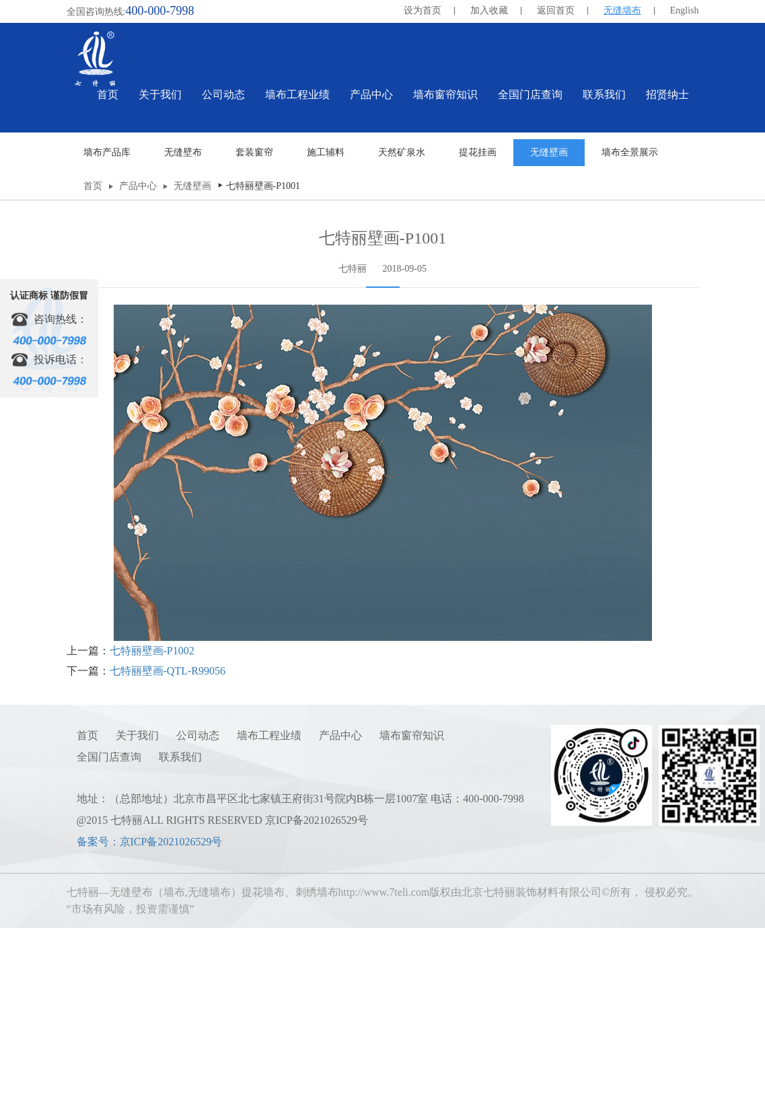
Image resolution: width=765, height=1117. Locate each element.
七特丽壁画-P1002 (152, 842)
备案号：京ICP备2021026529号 (150, 1033)
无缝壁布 (183, 344)
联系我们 (180, 948)
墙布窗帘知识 (411, 927)
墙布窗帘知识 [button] (445, 94)
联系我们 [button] (604, 94)
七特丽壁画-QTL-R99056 (167, 862)
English (684, 10)
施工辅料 (325, 344)
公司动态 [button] (223, 94)
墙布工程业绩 (269, 927)
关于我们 (137, 927)
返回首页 (556, 10)
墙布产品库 (107, 344)
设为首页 (422, 10)
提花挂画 (478, 344)
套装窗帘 (254, 344)
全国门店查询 (109, 948)
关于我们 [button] (160, 94)
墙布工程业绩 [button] (297, 94)
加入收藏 (489, 10)
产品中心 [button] (371, 94)
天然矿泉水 (401, 344)
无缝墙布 (622, 10)
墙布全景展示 (630, 344)
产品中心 (138, 378)
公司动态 (197, 927)
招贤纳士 (667, 94)
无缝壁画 (549, 344)
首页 (107, 94)
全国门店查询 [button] (530, 94)
